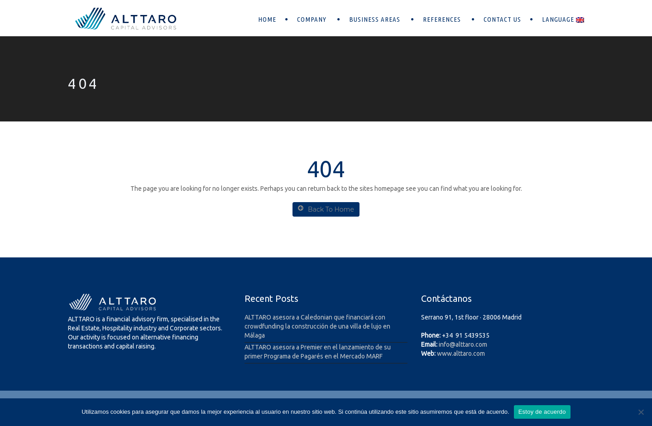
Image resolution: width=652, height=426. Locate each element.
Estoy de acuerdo (542, 411)
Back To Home (326, 209)
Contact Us (502, 19)
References (443, 19)
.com (480, 344)
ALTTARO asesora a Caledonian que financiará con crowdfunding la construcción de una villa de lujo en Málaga (317, 326)
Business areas (375, 19)
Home (267, 19)
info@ (447, 344)
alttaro (464, 344)
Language (563, 19)
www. (445, 353)
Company (312, 19)
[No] (640, 411)
